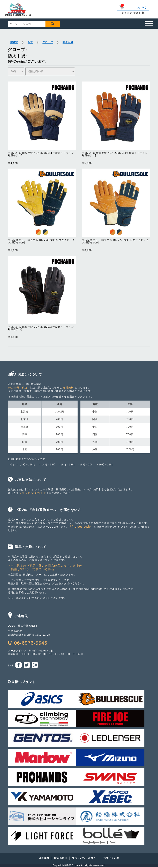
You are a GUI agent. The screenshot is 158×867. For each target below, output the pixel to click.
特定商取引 (60, 858)
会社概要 (44, 858)
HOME (14, 42)
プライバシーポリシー (85, 858)
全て (30, 42)
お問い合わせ (111, 858)
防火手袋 (68, 42)
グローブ (47, 42)
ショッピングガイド (32, 493)
